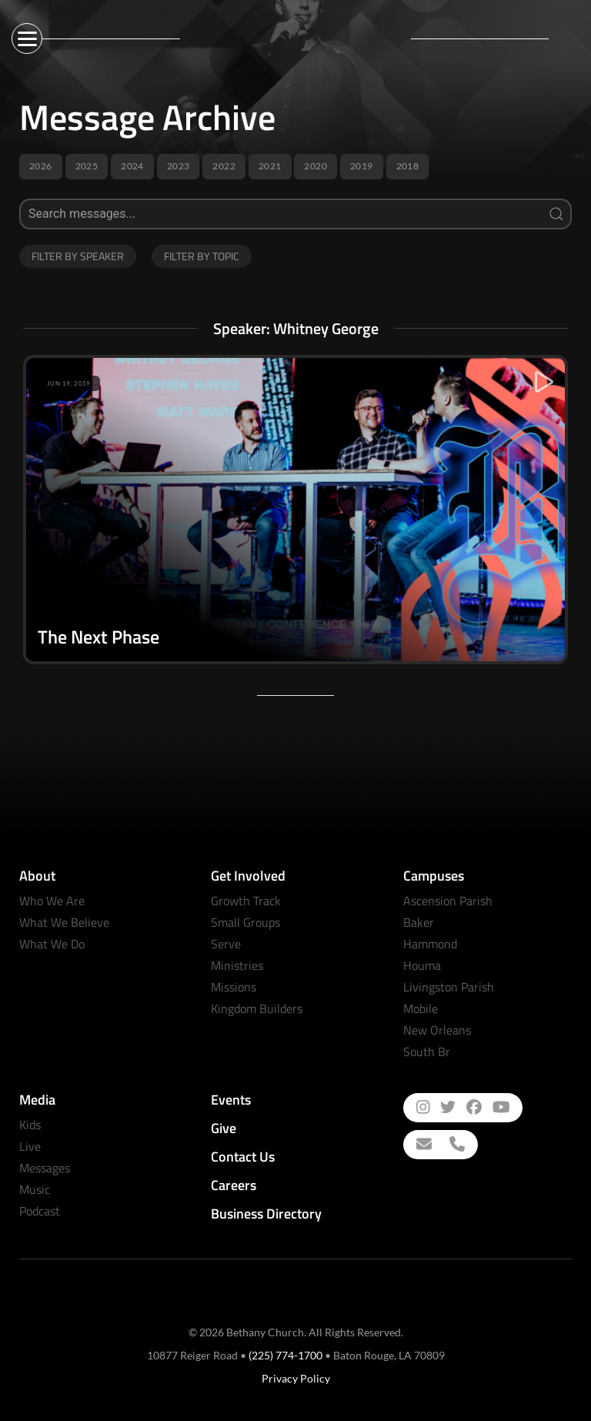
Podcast (39, 1211)
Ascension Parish (447, 900)
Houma (422, 965)
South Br (426, 1051)
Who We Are (52, 900)
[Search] (295, 214)
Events (231, 1099)
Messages (44, 1168)
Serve (226, 944)
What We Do (52, 944)
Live (30, 1146)
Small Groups (245, 922)
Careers (233, 1185)
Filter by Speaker (78, 256)
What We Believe (64, 922)
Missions (233, 987)
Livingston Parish (448, 987)
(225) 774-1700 (285, 1355)
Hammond (430, 944)
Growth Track (246, 900)
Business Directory (266, 1213)
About (37, 875)
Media (37, 1099)
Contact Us (243, 1156)
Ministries (237, 965)
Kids (30, 1124)
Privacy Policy (296, 1378)
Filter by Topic (201, 256)
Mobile (420, 1008)
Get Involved (248, 875)
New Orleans (437, 1030)
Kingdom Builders (256, 1008)
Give (223, 1128)
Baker (418, 922)
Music (34, 1189)
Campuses (433, 875)
